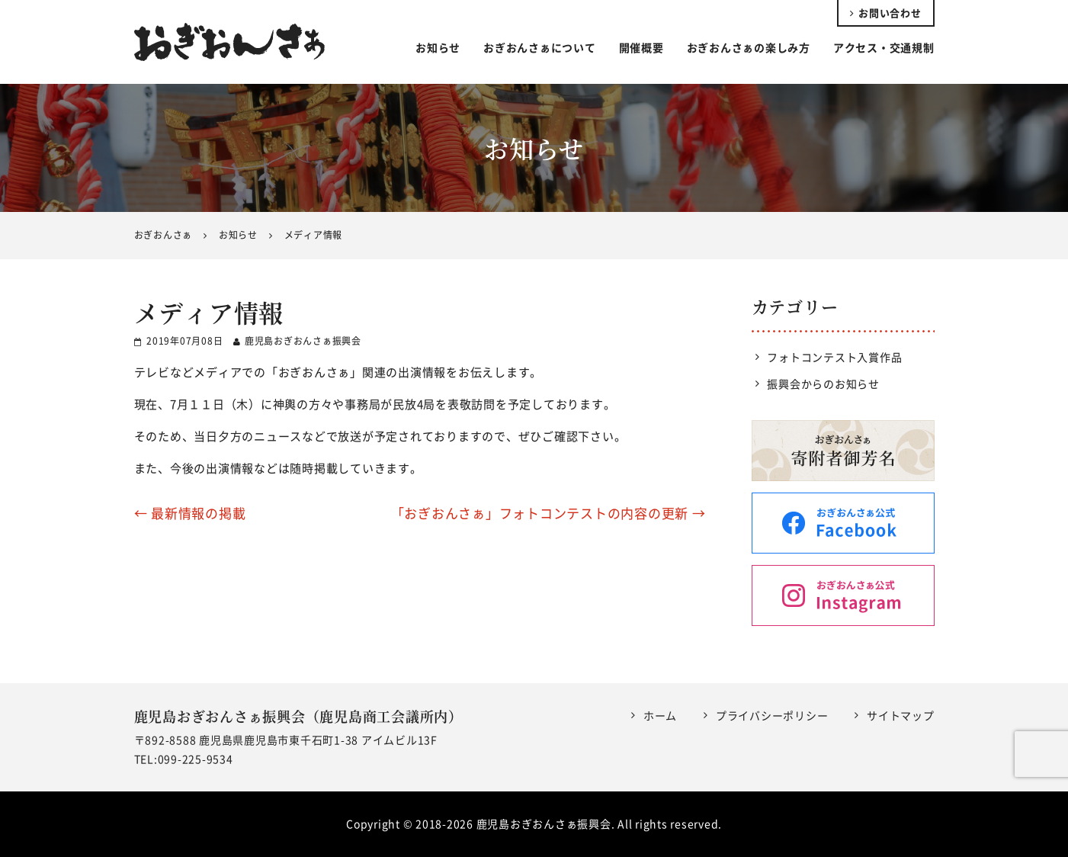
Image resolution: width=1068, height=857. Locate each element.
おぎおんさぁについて (539, 47)
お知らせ (437, 47)
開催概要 (641, 47)
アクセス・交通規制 (884, 47)
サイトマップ (901, 715)
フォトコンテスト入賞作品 (834, 356)
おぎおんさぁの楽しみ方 (748, 47)
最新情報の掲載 (190, 512)
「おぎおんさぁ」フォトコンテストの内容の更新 (548, 512)
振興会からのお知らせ (823, 383)
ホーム (660, 715)
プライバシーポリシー (772, 715)
